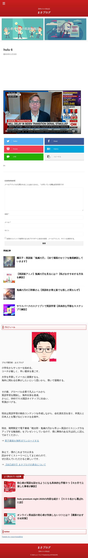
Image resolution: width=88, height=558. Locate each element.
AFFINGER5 (54, 555)
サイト (7, 230)
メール (7, 222)
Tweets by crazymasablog (12, 537)
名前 (7, 214)
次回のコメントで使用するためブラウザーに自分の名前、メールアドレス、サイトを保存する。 (41, 239)
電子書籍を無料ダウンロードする (22, 440)
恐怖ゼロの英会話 (44, 551)
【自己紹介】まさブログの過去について (25, 464)
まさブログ (44, 12)
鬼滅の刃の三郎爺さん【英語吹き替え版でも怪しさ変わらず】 (49, 290)
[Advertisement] (44, 72)
